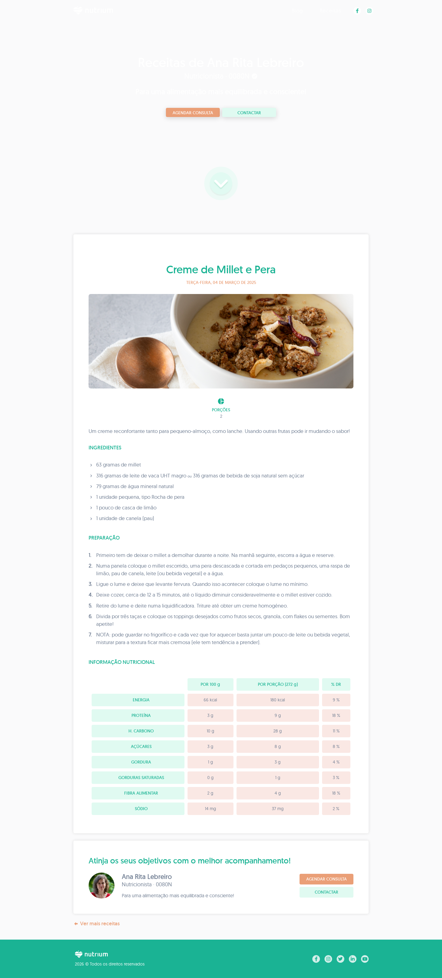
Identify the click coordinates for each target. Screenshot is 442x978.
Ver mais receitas (96, 923)
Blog (297, 10)
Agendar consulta (193, 112)
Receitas (330, 10)
